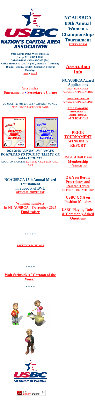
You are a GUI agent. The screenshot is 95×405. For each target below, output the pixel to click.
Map (25, 73)
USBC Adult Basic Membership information (78, 161)
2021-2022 (31, 161)
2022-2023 (45, 161)
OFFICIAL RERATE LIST (78, 189)
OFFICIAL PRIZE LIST (30, 192)
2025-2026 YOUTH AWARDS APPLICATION (78, 100)
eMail (34, 73)
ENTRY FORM (78, 44)
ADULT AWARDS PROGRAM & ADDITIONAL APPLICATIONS (77, 113)
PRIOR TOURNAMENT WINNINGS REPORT (78, 139)
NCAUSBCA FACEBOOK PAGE (30, 107)
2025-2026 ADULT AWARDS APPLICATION (78, 90)
